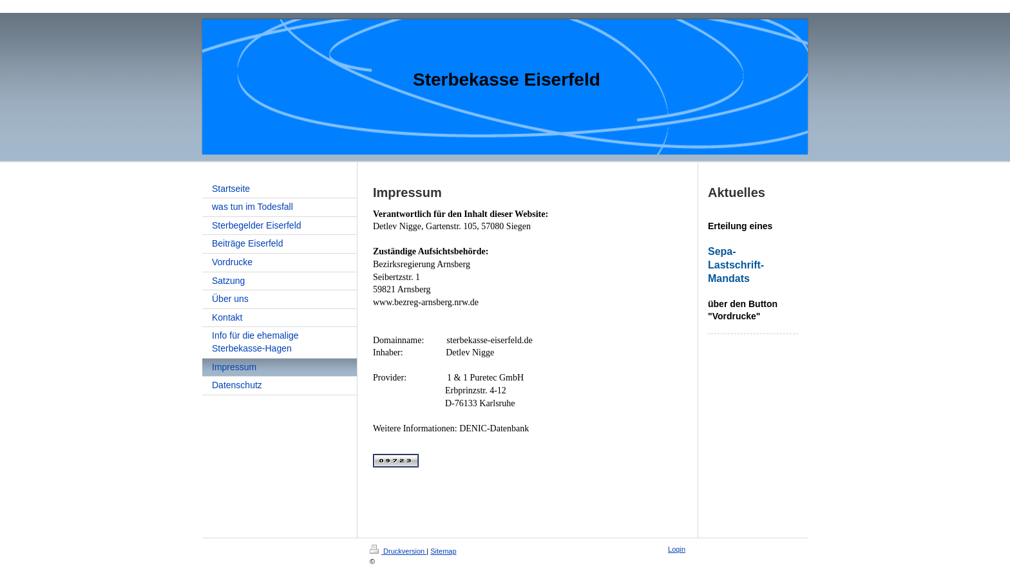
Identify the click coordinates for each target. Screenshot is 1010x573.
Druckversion (398, 551)
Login (676, 549)
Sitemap (443, 551)
